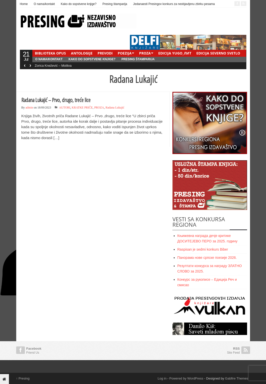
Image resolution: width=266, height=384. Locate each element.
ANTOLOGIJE (82, 53)
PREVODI (105, 53)
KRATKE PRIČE (82, 107)
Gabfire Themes (236, 378)
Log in (162, 378)
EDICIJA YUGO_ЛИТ (174, 53)
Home (24, 4)
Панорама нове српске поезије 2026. (207, 258)
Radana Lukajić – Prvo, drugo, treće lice (56, 100)
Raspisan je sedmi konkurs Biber (202, 249)
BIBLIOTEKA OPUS (50, 53)
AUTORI (64, 107)
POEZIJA (125, 53)
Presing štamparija (115, 4)
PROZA (145, 53)
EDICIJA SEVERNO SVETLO (218, 53)
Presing (23, 378)
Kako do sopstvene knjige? (78, 4)
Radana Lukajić (115, 107)
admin (29, 107)
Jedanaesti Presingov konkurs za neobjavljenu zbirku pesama (174, 4)
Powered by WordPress (186, 378)
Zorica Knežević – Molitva (53, 65)
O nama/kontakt (44, 4)
